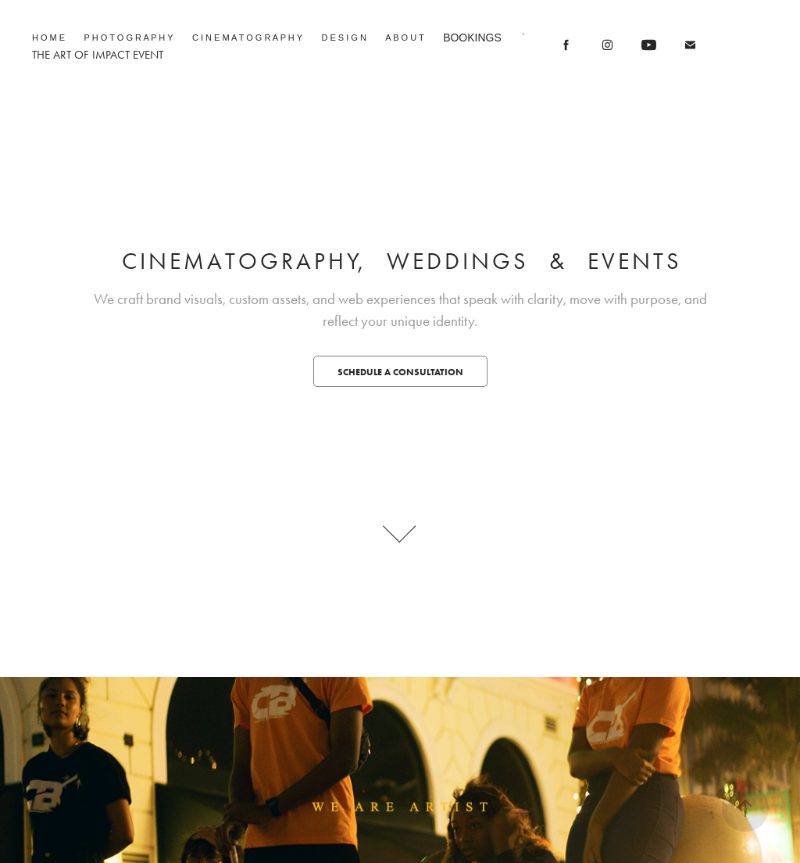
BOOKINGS (472, 37)
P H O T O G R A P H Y (128, 37)
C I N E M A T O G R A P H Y (247, 37)
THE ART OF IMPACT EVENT (97, 55)
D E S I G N (343, 37)
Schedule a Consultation (400, 372)
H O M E (48, 37)
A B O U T (404, 37)
